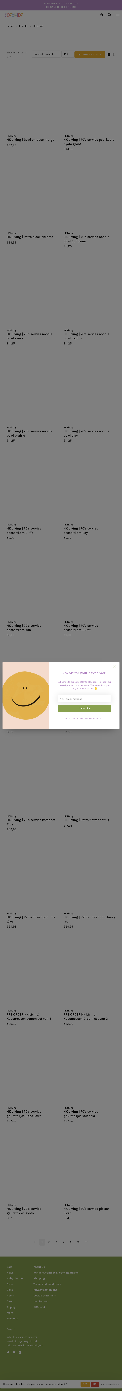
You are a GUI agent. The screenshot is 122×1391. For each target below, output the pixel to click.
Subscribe (84, 708)
